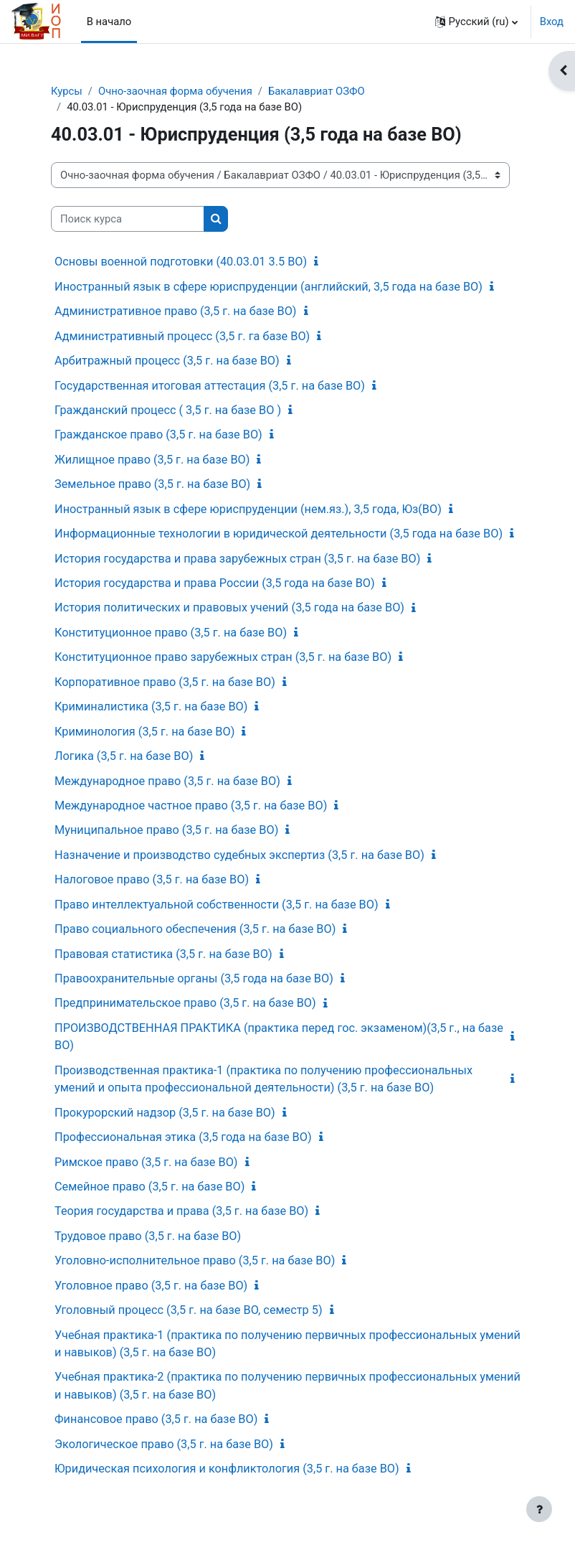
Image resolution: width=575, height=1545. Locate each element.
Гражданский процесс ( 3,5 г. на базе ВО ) (167, 410)
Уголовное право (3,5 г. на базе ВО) (150, 1285)
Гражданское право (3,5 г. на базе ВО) (158, 434)
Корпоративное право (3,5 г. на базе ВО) (164, 682)
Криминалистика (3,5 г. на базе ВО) (150, 706)
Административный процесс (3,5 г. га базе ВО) (182, 336)
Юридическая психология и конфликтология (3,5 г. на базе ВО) (226, 1468)
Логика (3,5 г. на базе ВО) (123, 756)
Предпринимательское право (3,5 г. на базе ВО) (185, 1003)
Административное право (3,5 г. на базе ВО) (175, 311)
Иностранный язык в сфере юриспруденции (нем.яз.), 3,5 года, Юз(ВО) (248, 509)
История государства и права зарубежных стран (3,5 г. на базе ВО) (237, 558)
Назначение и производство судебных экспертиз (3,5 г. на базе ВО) (239, 855)
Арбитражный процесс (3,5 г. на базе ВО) (167, 360)
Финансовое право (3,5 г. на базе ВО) (155, 1419)
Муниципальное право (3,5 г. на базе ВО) (166, 830)
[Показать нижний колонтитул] (539, 1509)
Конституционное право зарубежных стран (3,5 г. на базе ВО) (222, 657)
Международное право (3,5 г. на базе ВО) (167, 781)
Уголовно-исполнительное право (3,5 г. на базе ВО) (194, 1260)
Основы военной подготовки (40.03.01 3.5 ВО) (180, 261)
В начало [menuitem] (109, 21)
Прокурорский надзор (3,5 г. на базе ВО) (164, 1112)
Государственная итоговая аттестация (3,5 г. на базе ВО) (209, 386)
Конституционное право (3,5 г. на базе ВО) (170, 632)
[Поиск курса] (127, 219)
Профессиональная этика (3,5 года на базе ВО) (183, 1137)
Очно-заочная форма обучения (175, 91)
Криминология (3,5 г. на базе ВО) (144, 731)
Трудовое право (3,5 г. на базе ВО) (147, 1236)
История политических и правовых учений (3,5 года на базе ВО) (229, 607)
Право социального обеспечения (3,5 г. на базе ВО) (195, 929)
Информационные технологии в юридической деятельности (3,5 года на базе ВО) (278, 533)
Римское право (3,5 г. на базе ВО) (146, 1162)
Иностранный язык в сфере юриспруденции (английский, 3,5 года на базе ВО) (268, 286)
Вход (552, 21)
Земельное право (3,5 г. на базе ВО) (152, 484)
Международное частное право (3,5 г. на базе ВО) (190, 805)
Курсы (66, 91)
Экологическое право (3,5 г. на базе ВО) (163, 1444)
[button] (476, 21)
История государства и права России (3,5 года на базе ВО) (214, 583)
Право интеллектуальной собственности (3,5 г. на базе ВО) (216, 904)
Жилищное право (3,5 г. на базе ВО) (152, 459)
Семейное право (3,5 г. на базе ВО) (149, 1186)
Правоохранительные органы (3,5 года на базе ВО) (193, 978)
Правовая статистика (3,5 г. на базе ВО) (163, 954)
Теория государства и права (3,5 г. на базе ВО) (181, 1211)
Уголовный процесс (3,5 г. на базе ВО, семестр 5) (188, 1310)
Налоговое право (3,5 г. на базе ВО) (151, 879)
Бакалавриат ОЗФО (316, 91)
